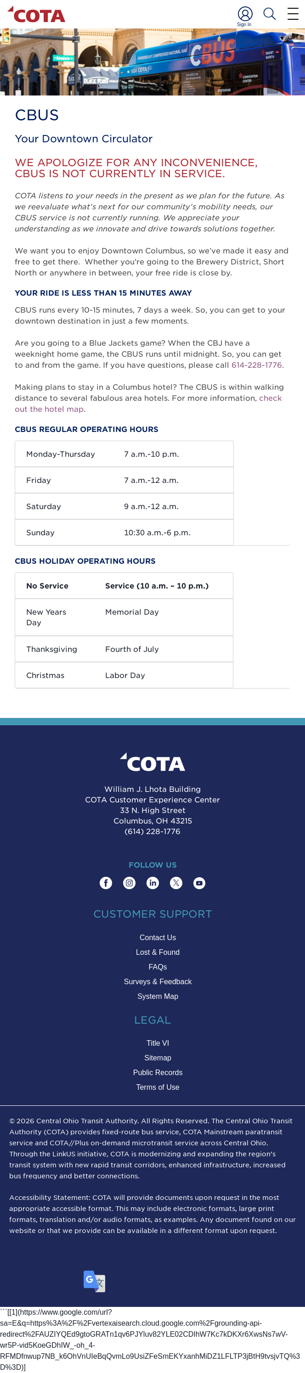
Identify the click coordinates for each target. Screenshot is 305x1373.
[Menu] (293, 13)
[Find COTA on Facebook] (106, 883)
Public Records (158, 1072)
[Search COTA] (269, 14)
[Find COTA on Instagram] (129, 883)
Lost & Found (158, 952)
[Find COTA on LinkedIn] (152, 883)
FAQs (158, 967)
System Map (157, 996)
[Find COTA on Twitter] (176, 883)
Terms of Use (157, 1087)
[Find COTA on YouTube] (199, 883)
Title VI (158, 1043)
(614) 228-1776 (152, 830)
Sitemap (157, 1058)
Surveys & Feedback (158, 982)
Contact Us (158, 937)
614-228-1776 (257, 364)
